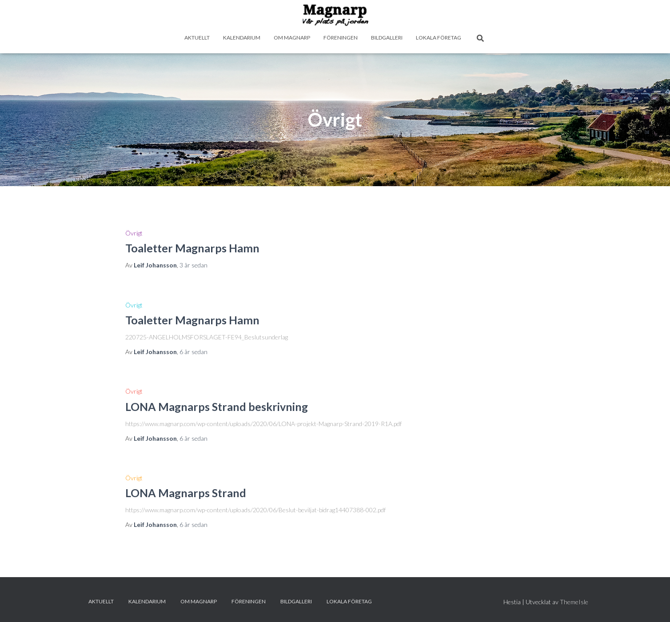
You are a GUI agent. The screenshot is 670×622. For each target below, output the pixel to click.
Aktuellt (197, 37)
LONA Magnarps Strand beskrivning (216, 406)
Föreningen (340, 37)
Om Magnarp (292, 37)
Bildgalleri (387, 37)
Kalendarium (241, 37)
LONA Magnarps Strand (185, 492)
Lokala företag (438, 37)
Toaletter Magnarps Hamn (192, 248)
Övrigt (134, 233)
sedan (193, 265)
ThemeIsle (574, 602)
